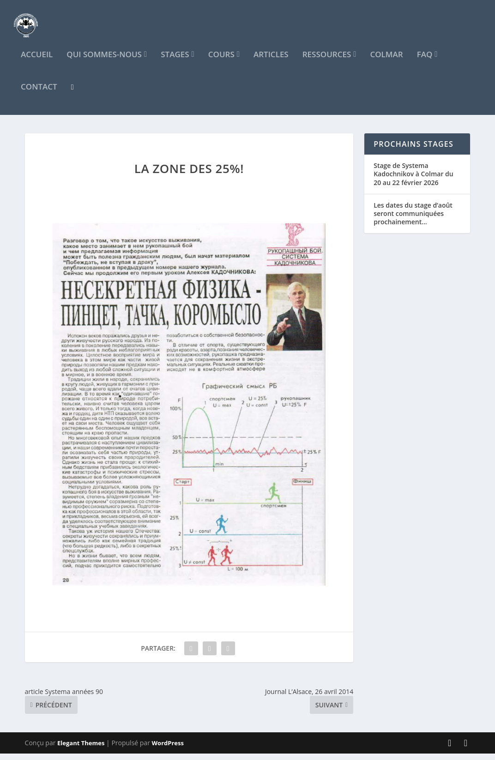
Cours (221, 61)
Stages (175, 61)
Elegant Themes (80, 749)
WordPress (168, 749)
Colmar (386, 61)
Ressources (326, 61)
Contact (39, 94)
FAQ (425, 61)
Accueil (37, 61)
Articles (271, 61)
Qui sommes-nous (104, 61)
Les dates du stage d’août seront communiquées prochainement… (413, 220)
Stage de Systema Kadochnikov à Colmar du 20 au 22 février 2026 (413, 180)
